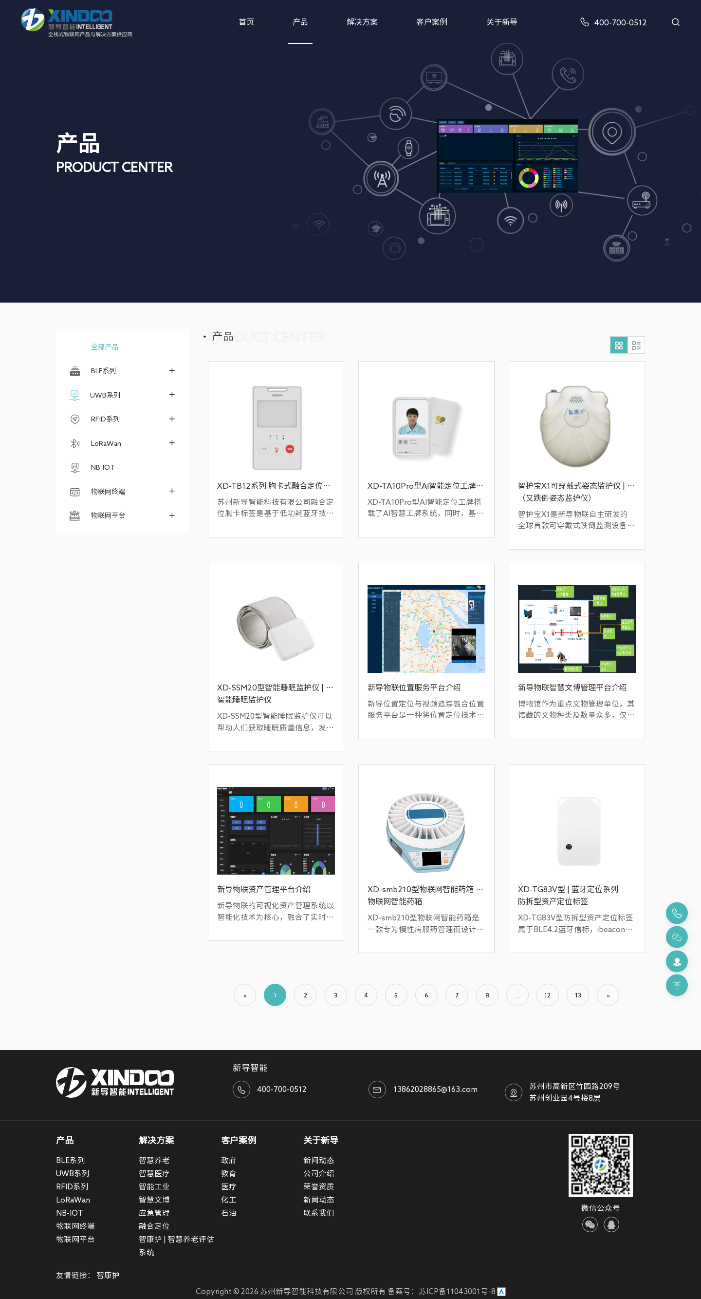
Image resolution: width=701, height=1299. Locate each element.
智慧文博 (154, 1199)
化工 (229, 1199)
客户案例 (431, 22)
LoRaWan (95, 443)
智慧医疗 (154, 1173)
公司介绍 (318, 1173)
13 (578, 995)
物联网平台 (97, 515)
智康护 (108, 1275)
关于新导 (501, 22)
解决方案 (362, 22)
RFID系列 (94, 419)
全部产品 (93, 346)
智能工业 (154, 1186)
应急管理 (154, 1213)
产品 (300, 22)
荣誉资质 (318, 1186)
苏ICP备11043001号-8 (457, 1291)
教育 (229, 1173)
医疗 (229, 1186)
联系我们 (318, 1213)
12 (547, 995)
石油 (229, 1213)
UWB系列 (94, 395)
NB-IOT (91, 467)
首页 (246, 22)
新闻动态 (318, 1160)
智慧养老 (154, 1160)
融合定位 (154, 1226)
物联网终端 (97, 491)
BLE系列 (92, 371)
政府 (229, 1160)
